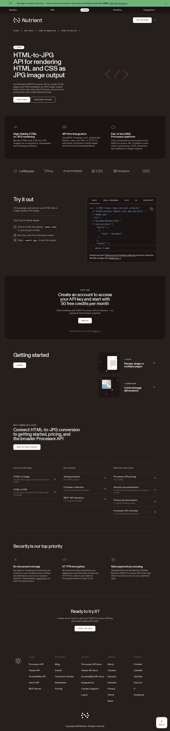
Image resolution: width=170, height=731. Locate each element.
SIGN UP (85, 320)
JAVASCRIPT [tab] (148, 200)
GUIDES (20, 365)
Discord (138, 682)
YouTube (138, 676)
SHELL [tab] (94, 200)
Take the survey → (118, 3)
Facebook (139, 694)
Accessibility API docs (92, 676)
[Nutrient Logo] (27, 20)
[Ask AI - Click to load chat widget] (161, 722)
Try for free (142, 20)
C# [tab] (136, 200)
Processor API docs (91, 664)
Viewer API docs (89, 670)
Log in (84, 694)
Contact (138, 664)
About (111, 664)
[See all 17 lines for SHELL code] (102, 248)
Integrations (87, 682)
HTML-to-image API (47, 31)
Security (112, 676)
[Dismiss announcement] (166, 3)
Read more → (115, 258)
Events (58, 670)
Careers (112, 670)
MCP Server (35, 688)
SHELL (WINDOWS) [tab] (110, 200)
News (110, 701)
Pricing (58, 688)
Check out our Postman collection (120, 255)
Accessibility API (37, 676)
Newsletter (60, 682)
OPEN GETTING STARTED (27, 447)
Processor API (36, 664)
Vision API (34, 682)
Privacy (111, 688)
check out (41, 578)
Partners (112, 682)
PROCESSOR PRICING (43, 99)
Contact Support (90, 688)
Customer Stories (64, 676)
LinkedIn (138, 670)
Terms (111, 694)
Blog (57, 664)
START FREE (22, 99)
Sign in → (97, 331)
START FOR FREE (85, 628)
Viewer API (34, 670)
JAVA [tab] (127, 200)
